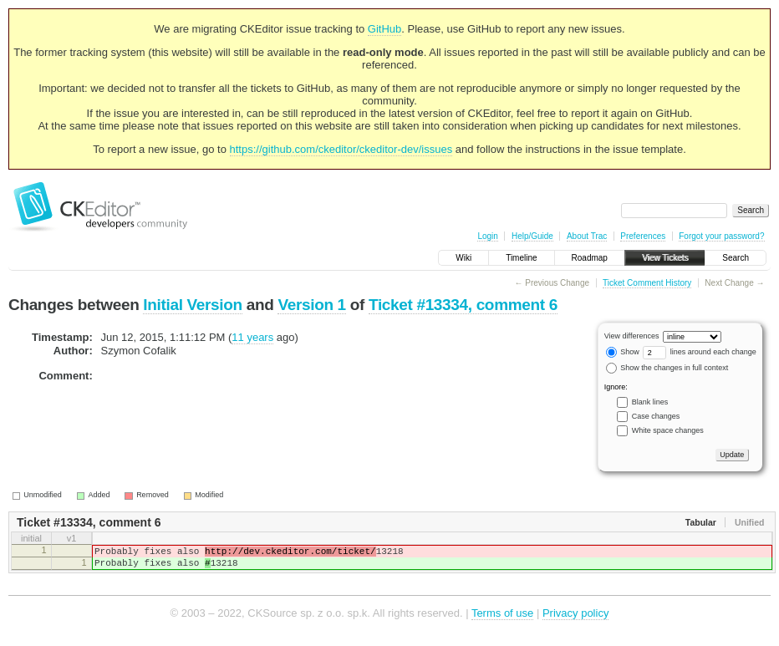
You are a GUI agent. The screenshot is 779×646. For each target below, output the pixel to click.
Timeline (521, 257)
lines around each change (699, 352)
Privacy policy (575, 620)
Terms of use (502, 620)
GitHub (384, 29)
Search (735, 257)
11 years (252, 337)
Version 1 (311, 304)
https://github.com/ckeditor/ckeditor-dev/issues (341, 149)
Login (487, 236)
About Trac (587, 236)
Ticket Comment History (647, 282)
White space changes (668, 430)
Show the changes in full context (667, 368)
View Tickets (665, 257)
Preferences (642, 236)
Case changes (656, 416)
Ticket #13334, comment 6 (463, 304)
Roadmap (590, 257)
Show (622, 352)
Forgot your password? (721, 236)
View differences (631, 336)
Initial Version (192, 304)
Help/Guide (532, 236)
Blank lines (650, 402)
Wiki (463, 257)
